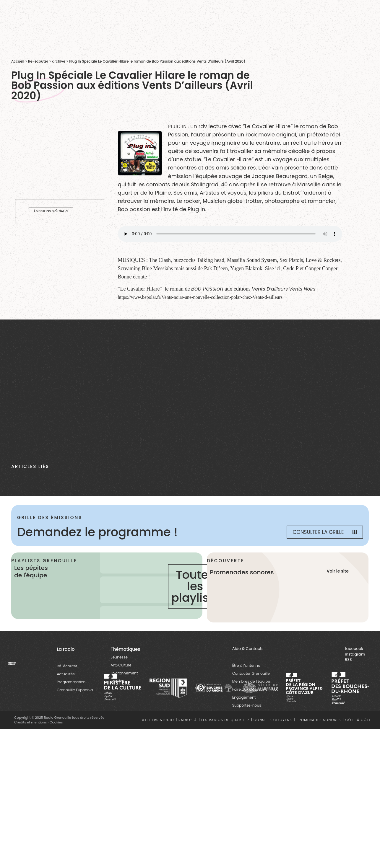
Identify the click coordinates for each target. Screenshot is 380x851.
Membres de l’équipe (251, 681)
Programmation (71, 681)
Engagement (244, 697)
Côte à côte (358, 720)
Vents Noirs (302, 289)
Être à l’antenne (246, 665)
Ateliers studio (158, 720)
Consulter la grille (325, 532)
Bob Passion (207, 288)
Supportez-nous (246, 705)
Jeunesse (119, 657)
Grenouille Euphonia (75, 689)
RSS (348, 659)
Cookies (56, 722)
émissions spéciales (51, 211)
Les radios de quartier (225, 720)
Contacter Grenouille (251, 673)
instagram (355, 654)
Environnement (124, 673)
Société (117, 681)
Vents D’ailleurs (270, 289)
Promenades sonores (318, 720)
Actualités (65, 673)
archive (58, 61)
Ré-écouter (38, 61)
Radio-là (187, 720)
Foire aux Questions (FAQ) (255, 689)
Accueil (17, 61)
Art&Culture (121, 665)
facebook (354, 648)
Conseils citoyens (273, 720)
